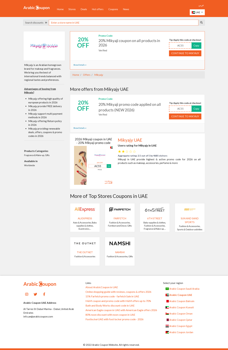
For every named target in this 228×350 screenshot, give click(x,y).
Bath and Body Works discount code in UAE (110, 305)
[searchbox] (123, 23)
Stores (72, 9)
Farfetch (120, 218)
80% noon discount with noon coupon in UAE (110, 314)
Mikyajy (98, 74)
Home (60, 9)
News (126, 9)
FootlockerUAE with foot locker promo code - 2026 (114, 319)
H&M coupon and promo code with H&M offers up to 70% (118, 300)
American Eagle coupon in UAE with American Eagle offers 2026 (121, 310)
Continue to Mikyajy (185, 53)
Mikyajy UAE (130, 140)
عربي (201, 5)
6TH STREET (154, 218)
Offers (86, 74)
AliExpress (85, 218)
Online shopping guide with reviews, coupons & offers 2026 (118, 291)
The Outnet (85, 252)
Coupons (113, 9)
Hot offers (97, 9)
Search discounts (36, 22)
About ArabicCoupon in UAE (101, 287)
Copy (196, 45)
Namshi (120, 252)
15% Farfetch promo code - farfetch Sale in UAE (112, 296)
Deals (84, 9)
